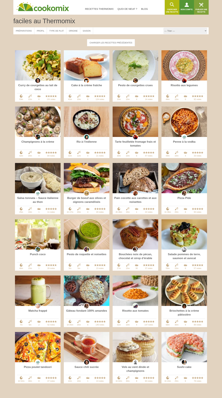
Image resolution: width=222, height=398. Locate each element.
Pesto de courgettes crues (135, 85)
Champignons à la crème (37, 141)
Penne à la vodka (184, 141)
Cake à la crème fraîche (86, 85)
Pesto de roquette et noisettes (86, 254)
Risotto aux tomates (135, 310)
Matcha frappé (37, 310)
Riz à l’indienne (86, 141)
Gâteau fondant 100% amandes (86, 310)
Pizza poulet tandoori (38, 367)
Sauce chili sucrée (87, 367)
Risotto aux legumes (184, 85)
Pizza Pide (184, 198)
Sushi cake (184, 367)
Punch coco (38, 254)
